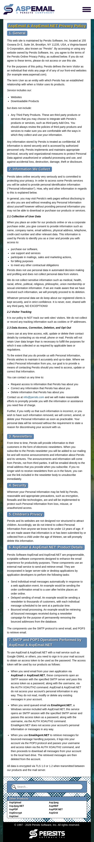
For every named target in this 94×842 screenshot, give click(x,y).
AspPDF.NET (56, 809)
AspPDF (13, 809)
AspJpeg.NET (16, 806)
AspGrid (53, 813)
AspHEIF (53, 806)
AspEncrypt (15, 813)
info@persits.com (33, 397)
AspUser (13, 816)
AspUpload (15, 802)
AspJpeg (54, 802)
